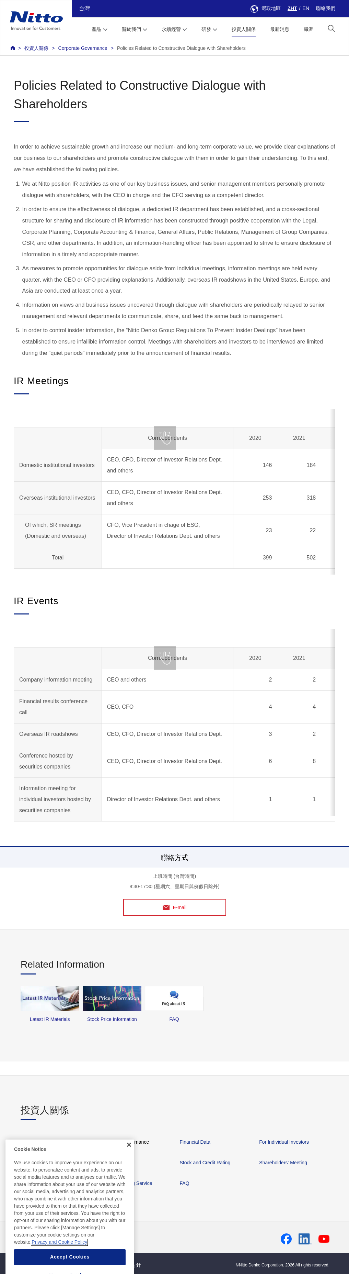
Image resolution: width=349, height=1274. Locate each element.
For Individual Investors (284, 1142)
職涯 (308, 29)
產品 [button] (96, 29)
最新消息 (279, 29)
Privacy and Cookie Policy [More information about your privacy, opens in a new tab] (59, 1259)
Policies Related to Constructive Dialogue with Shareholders (181, 48)
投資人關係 (244, 29)
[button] (331, 28)
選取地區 (266, 8)
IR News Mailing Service (126, 1183)
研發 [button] (206, 29)
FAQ (184, 1183)
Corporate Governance (82, 48)
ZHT (292, 8)
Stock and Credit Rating (205, 1162)
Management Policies (44, 1142)
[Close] (129, 1161)
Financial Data (195, 1142)
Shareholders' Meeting (283, 1162)
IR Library (110, 1162)
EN (305, 8)
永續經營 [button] (171, 29)
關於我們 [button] (131, 29)
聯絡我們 (325, 8)
